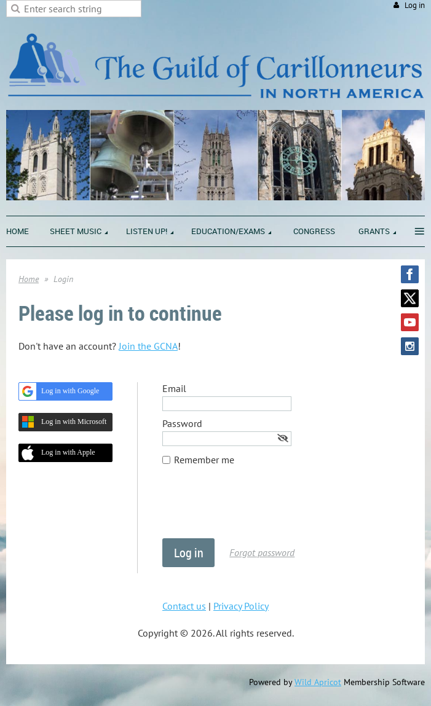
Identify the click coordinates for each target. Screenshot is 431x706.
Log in (415, 5)
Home (28, 278)
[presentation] (255, 508)
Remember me (204, 459)
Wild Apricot (318, 682)
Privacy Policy (241, 606)
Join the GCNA (148, 346)
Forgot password (262, 552)
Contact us (184, 606)
